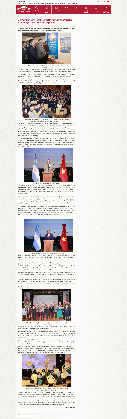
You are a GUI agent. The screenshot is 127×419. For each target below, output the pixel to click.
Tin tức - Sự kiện (46, 12)
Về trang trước (23, 414)
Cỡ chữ (68, 26)
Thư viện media (86, 12)
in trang (38, 414)
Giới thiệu (36, 11)
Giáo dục (96, 11)
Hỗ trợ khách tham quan (106, 12)
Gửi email (31, 414)
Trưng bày (76, 11)
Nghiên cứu (56, 11)
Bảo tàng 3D (66, 11)
